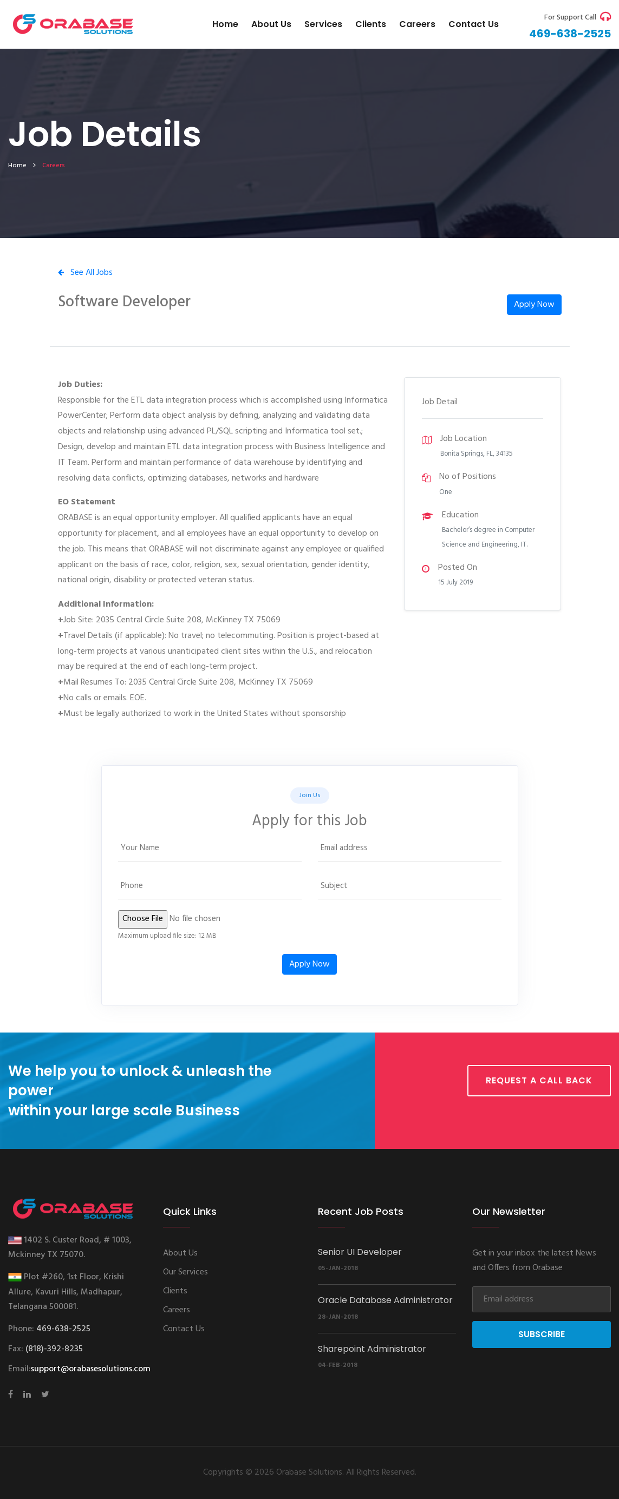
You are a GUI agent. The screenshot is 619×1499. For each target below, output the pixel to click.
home (17, 165)
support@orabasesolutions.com (91, 1369)
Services (323, 24)
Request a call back (539, 1080)
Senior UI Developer (360, 1252)
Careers (417, 24)
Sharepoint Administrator (372, 1349)
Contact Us (184, 1329)
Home (225, 24)
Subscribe (541, 1334)
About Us (271, 24)
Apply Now (534, 305)
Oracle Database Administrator (385, 1300)
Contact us (473, 24)
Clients (370, 24)
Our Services (185, 1272)
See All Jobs (85, 273)
